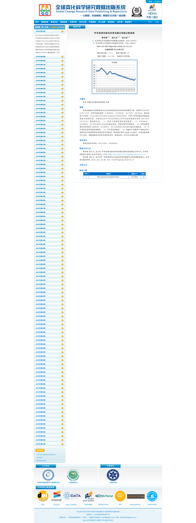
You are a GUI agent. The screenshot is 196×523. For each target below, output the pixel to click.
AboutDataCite (41, 460)
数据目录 (54, 22)
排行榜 (119, 22)
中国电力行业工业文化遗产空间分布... (48, 41)
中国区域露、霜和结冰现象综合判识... (48, 44)
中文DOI (39, 457)
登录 (150, 22)
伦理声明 (73, 22)
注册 (157, 22)
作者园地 (92, 22)
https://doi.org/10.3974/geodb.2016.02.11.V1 (127, 154)
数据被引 (128, 22)
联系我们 (111, 22)
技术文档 (82, 22)
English (158, 1)
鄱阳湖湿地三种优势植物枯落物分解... (48, 50)
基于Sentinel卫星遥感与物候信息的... (47, 35)
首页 (37, 22)
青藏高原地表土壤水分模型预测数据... (48, 47)
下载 (143, 177)
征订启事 (101, 22)
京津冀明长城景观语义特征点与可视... (48, 38)
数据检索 (63, 22)
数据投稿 (44, 22)
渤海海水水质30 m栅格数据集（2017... (48, 52)
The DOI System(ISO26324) (46, 454)
